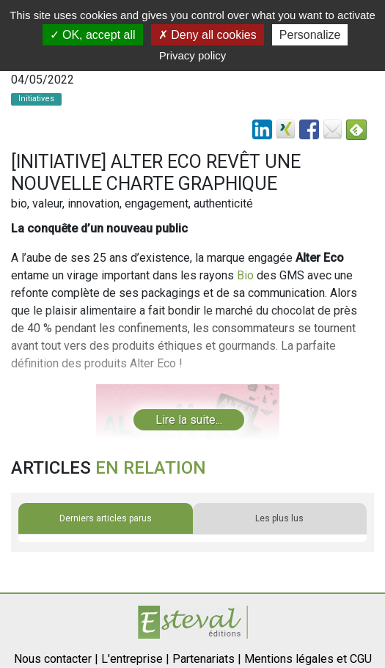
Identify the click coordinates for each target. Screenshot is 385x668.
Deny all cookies (207, 35)
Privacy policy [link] (193, 55)
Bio (245, 275)
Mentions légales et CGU (308, 659)
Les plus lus (279, 518)
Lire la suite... (188, 420)
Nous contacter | (56, 659)
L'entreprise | (135, 659)
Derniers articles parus (105, 518)
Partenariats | (206, 659)
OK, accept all (93, 35)
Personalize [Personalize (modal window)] (310, 35)
